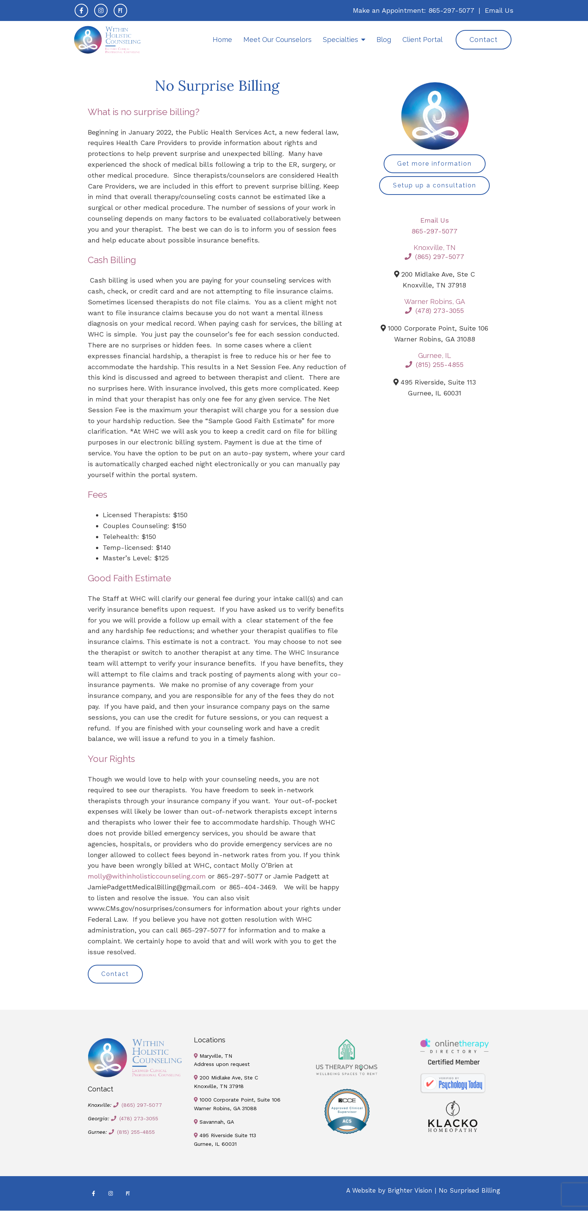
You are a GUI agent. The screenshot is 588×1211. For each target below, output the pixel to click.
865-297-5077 (451, 10)
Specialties (340, 39)
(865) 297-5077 (434, 257)
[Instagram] (101, 10)
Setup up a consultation (434, 185)
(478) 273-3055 (434, 311)
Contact (484, 39)
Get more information (434, 163)
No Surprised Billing (469, 1191)
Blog (383, 39)
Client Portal (422, 39)
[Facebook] (81, 10)
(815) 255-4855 (434, 365)
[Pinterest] (120, 10)
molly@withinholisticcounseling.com (147, 876)
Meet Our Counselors (277, 39)
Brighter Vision (410, 1191)
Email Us (499, 10)
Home (222, 39)
